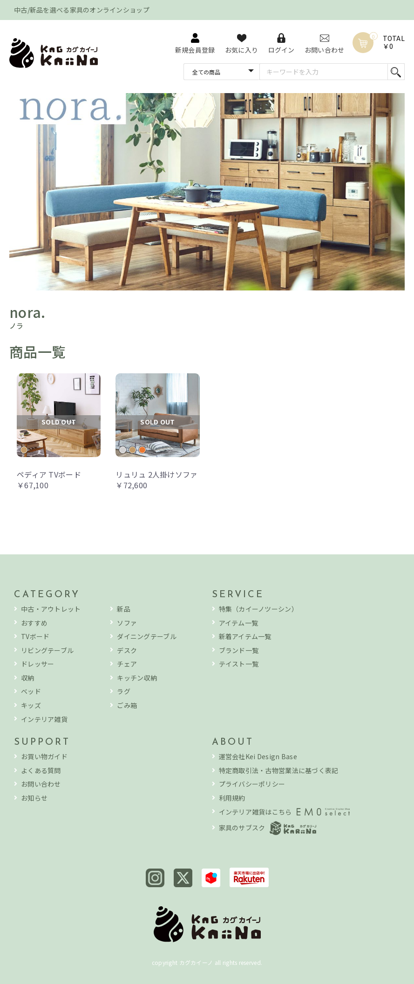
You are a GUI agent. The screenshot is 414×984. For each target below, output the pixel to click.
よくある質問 (41, 770)
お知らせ (34, 798)
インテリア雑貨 (44, 719)
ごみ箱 (127, 705)
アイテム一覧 (238, 623)
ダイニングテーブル (146, 636)
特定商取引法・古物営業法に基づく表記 (279, 770)
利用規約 (232, 798)
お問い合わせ (41, 784)
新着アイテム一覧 (245, 636)
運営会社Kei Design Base (258, 756)
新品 (123, 609)
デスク (127, 650)
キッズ (31, 705)
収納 (27, 678)
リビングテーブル (47, 650)
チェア (127, 664)
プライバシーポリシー (252, 784)
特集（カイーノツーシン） (258, 609)
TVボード (35, 636)
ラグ (123, 691)
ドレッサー (37, 664)
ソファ (127, 623)
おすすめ (34, 623)
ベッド (31, 691)
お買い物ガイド (44, 756)
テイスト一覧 (239, 664)
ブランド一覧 (239, 650)
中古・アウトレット (51, 609)
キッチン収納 (137, 678)
